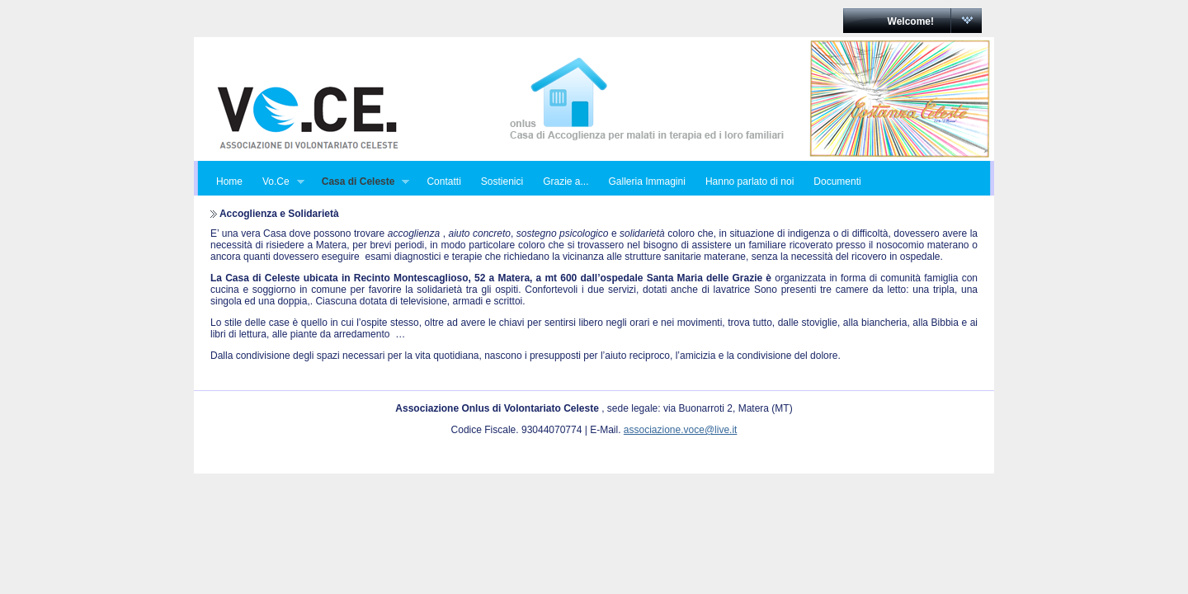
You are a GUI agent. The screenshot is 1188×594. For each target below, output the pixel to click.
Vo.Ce (278, 182)
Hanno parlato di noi (749, 181)
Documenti (836, 181)
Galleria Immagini (647, 181)
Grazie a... (565, 181)
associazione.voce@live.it (681, 430)
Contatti (443, 181)
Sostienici (502, 181)
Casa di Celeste (361, 182)
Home (229, 181)
